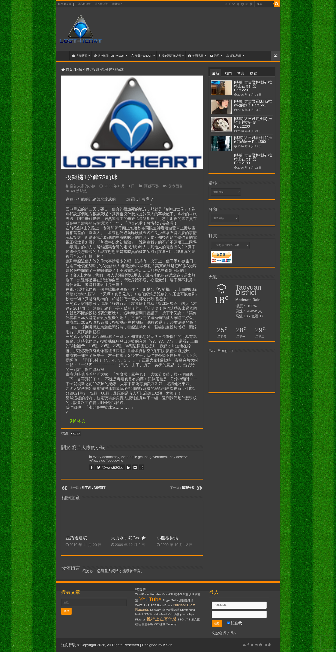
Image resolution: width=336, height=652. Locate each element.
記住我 (234, 623)
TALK (174, 600)
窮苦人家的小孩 (82, 186)
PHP (146, 605)
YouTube (150, 599)
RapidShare (164, 605)
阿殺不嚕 (82, 70)
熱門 (228, 73)
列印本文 (78, 421)
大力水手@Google (128, 538)
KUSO (76, 433)
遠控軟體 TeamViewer (109, 55)
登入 (107, 571)
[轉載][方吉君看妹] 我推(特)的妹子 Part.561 (253, 103)
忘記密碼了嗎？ (224, 633)
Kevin (167, 645)
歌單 (215, 55)
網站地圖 (234, 55)
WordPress (142, 594)
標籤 (253, 73)
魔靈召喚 (147, 624)
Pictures (140, 619)
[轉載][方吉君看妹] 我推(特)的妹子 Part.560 (253, 140)
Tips (191, 614)
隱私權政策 (84, 3)
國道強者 (188, 487)
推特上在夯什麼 (162, 619)
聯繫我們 (117, 3)
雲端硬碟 (79, 55)
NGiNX (148, 614)
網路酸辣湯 (186, 600)
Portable (155, 594)
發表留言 (175, 186)
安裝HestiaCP (141, 55)
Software (155, 609)
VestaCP (167, 594)
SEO (181, 619)
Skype (166, 600)
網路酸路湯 (181, 594)
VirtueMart (160, 614)
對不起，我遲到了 (94, 487)
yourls (184, 614)
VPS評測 (159, 624)
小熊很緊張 (167, 538)
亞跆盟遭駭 (76, 538)
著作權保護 (101, 3)
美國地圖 (195, 55)
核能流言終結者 (170, 55)
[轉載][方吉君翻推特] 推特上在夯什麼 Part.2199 (253, 159)
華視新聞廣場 (170, 609)
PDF (153, 605)
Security (171, 624)
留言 (240, 73)
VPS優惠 (173, 614)
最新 (215, 73)
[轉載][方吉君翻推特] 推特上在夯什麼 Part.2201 (253, 86)
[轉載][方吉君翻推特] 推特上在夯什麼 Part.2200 (253, 123)
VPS (187, 619)
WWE (138, 605)
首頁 (63, 55)
